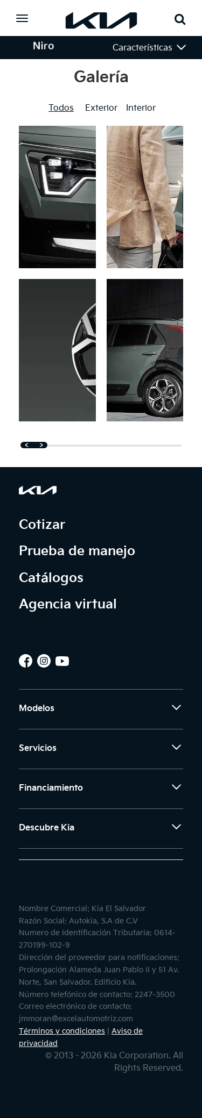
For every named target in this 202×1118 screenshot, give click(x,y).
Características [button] (150, 47)
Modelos (101, 710)
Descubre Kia (101, 829)
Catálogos (51, 578)
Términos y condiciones (62, 1031)
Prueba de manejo (77, 551)
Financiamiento (101, 790)
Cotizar (42, 525)
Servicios (101, 750)
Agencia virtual (68, 604)
